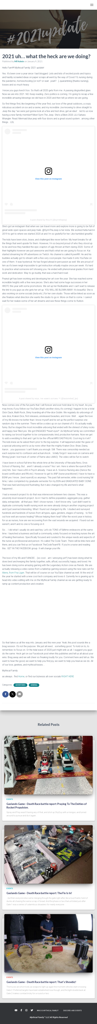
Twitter (31, 1010)
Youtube (16, 1010)
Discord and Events (72, 1011)
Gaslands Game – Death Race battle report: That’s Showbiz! (41, 982)
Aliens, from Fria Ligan (13, 572)
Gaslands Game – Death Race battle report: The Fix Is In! (39, 893)
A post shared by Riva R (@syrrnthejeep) (48, 220)
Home (21, 676)
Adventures (20, 685)
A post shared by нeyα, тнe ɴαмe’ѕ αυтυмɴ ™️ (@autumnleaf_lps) (48, 398)
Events (9, 799)
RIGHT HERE (67, 676)
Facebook (21, 1010)
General (34, 685)
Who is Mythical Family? (48, 1011)
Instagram (26, 1010)
